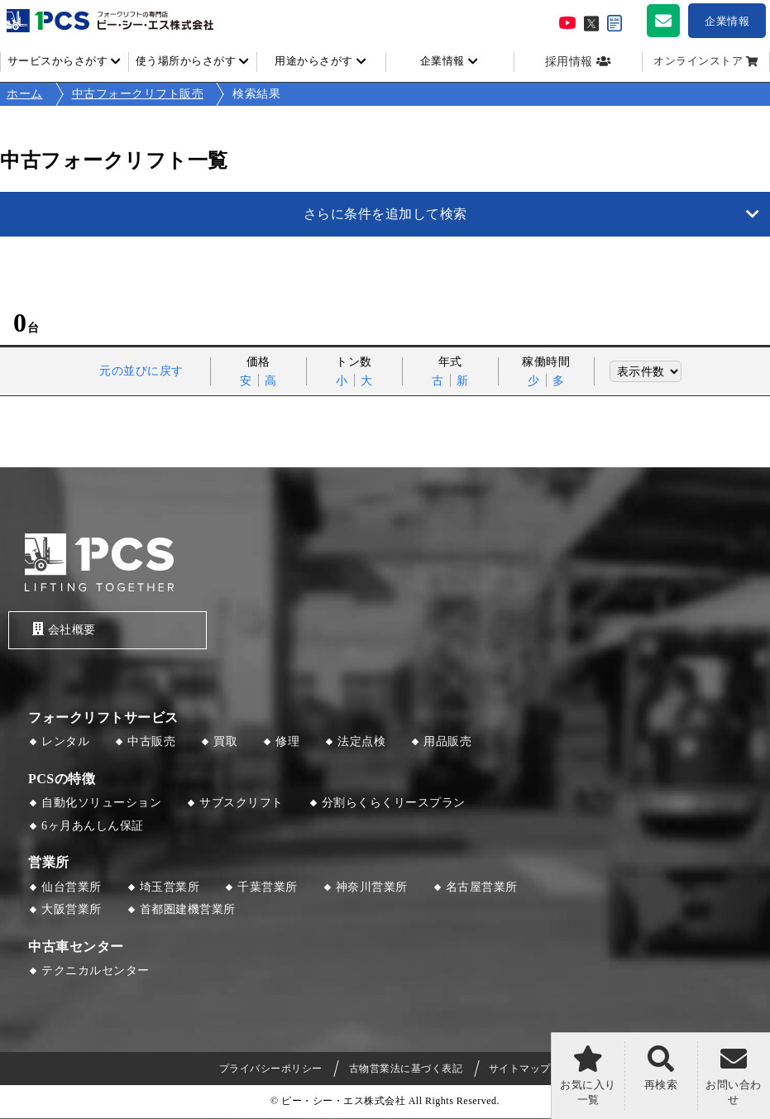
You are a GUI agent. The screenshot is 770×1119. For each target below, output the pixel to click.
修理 (287, 743)
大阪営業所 (71, 911)
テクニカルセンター (95, 972)
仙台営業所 (71, 888)
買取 (225, 743)
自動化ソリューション (101, 804)
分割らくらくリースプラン (394, 804)
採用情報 (569, 61)
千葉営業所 (267, 888)
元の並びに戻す (141, 371)
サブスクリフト (241, 804)
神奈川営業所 (372, 888)
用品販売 (447, 743)
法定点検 (361, 743)
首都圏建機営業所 (188, 911)
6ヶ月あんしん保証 (92, 826)
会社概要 (61, 630)
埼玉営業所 (170, 888)
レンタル (65, 743)
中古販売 (151, 743)
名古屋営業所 (482, 888)
